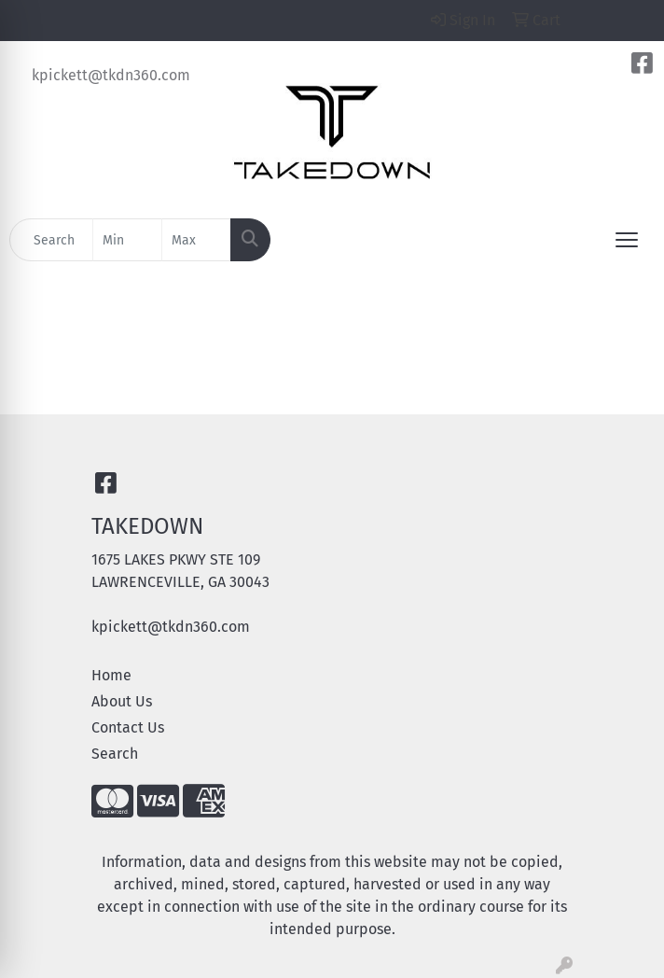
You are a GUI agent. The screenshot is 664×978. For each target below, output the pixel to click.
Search (114, 753)
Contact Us (127, 727)
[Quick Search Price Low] (127, 239)
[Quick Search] (51, 239)
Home (111, 675)
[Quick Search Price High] (196, 239)
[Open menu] (626, 239)
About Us (121, 701)
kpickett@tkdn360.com (111, 75)
